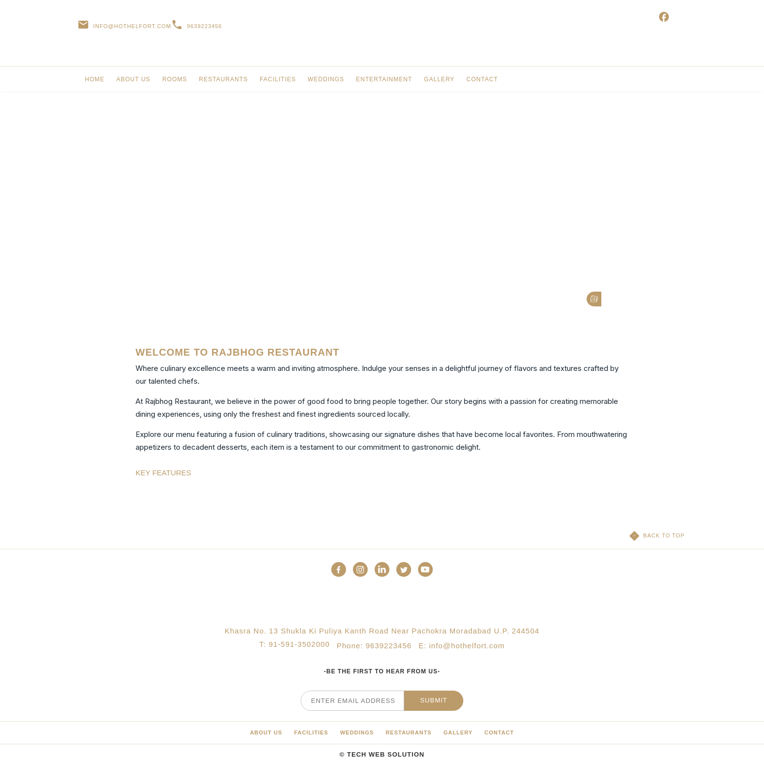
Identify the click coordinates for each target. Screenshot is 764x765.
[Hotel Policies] (357, 732)
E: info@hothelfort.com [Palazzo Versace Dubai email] (461, 645)
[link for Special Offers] (174, 82)
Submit (433, 700)
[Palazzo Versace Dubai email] (124, 26)
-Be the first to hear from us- (382, 671)
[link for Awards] (482, 82)
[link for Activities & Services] (384, 82)
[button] (594, 299)
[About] (458, 732)
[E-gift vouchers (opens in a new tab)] (666, 26)
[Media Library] (311, 732)
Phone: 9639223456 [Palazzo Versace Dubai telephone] (374, 645)
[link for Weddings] (326, 82)
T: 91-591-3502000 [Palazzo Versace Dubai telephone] (294, 645)
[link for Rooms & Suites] (94, 82)
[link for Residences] (133, 82)
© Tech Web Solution (382, 754)
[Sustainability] (266, 732)
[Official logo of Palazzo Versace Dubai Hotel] (382, 603)
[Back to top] (657, 536)
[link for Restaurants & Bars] (223, 82)
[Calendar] (499, 732)
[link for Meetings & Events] (278, 82)
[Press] (408, 732)
